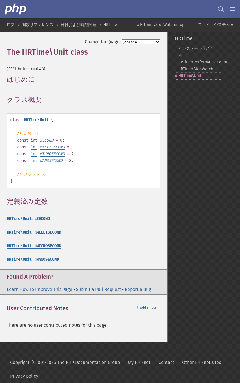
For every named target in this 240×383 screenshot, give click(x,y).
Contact (166, 362)
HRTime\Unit (189, 75)
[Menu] (232, 9)
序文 (11, 24)
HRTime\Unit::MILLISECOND (34, 232)
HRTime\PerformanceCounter (199, 62)
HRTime (110, 24)
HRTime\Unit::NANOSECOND (33, 259)
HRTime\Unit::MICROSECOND (34, 245)
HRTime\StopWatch (195, 69)
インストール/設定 (195, 48)
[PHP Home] (16, 9)
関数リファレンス (38, 24)
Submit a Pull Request (98, 289)
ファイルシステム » (215, 24)
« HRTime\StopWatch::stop (160, 24)
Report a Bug (138, 289)
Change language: (103, 41)
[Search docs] (220, 9)
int (34, 140)
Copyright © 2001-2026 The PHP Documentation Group (65, 362)
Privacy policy (24, 376)
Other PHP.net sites (201, 362)
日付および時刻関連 (78, 24)
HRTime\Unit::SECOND (28, 218)
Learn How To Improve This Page (39, 289)
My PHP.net (139, 362)
